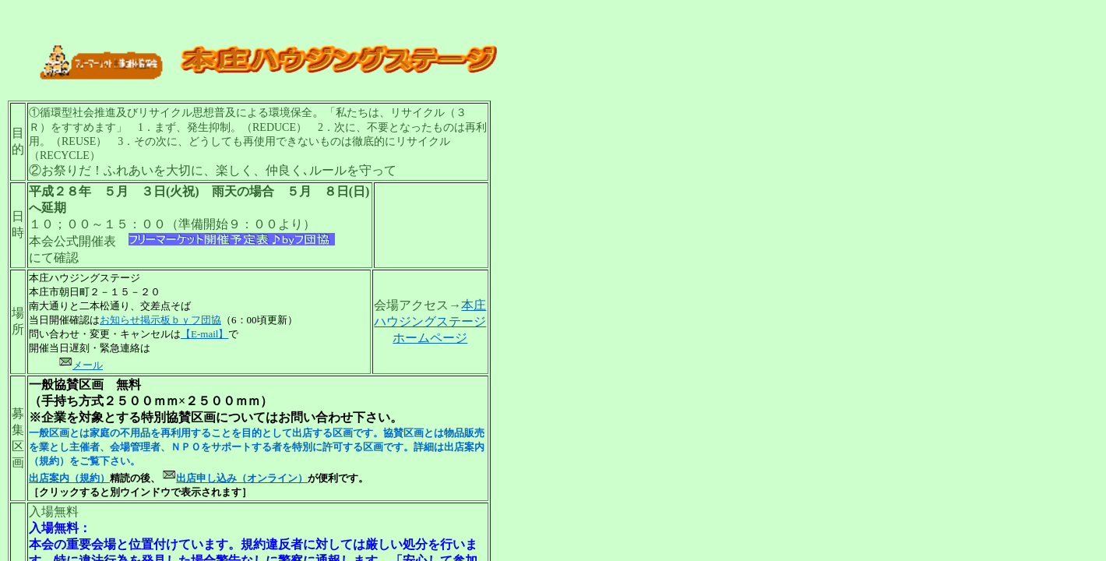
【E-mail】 (204, 334)
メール (81, 365)
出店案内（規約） (69, 478)
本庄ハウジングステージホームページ (430, 321)
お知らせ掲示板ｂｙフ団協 (160, 320)
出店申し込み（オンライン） (242, 478)
